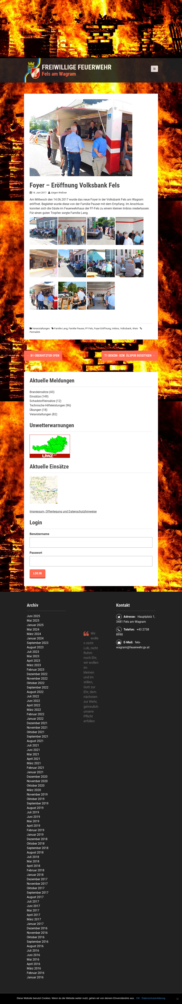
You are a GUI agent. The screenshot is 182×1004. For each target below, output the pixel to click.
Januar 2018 (35, 875)
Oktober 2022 (35, 683)
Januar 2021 (35, 772)
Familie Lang (61, 328)
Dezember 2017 (37, 879)
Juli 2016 (33, 950)
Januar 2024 (35, 638)
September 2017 (37, 892)
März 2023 (34, 665)
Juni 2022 (33, 701)
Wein (135, 328)
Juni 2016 (33, 955)
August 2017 (35, 897)
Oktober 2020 (35, 785)
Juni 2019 (33, 817)
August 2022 (35, 692)
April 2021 (33, 759)
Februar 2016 (35, 973)
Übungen (35, 410)
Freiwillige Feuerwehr (76, 67)
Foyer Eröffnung (102, 328)
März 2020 (34, 790)
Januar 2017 (35, 924)
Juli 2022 (33, 696)
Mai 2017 (33, 910)
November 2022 (37, 678)
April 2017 (33, 915)
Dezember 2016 (37, 928)
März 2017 (34, 919)
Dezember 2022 (37, 674)
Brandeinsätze (39, 392)
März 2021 (34, 763)
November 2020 (37, 781)
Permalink (35, 332)
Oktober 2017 (35, 888)
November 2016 (37, 933)
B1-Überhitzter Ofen (43, 355)
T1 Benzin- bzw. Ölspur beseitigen (129, 355)
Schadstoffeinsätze (42, 401)
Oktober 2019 (35, 799)
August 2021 (35, 741)
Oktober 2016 (35, 937)
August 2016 (35, 946)
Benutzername (39, 534)
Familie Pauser (76, 328)
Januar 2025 (35, 625)
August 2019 (35, 808)
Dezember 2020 (37, 776)
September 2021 (37, 736)
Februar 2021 (35, 767)
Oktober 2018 (35, 843)
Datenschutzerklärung (153, 998)
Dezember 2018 (37, 839)
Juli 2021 (33, 745)
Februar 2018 (35, 870)
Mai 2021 (33, 754)
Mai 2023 (33, 656)
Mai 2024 (33, 629)
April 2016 (33, 964)
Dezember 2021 (37, 723)
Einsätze (35, 396)
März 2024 (34, 634)
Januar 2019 (35, 834)
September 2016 (37, 941)
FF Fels (89, 328)
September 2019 (37, 803)
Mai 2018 (33, 861)
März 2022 (34, 710)
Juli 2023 (33, 652)
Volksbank (125, 328)
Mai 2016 (33, 959)
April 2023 (33, 660)
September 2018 (37, 848)
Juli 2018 (33, 857)
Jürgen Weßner (59, 192)
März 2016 (34, 968)
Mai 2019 (33, 821)
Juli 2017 (33, 901)
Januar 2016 (35, 977)
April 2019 (33, 825)
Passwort (36, 552)
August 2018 (35, 852)
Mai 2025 (33, 620)
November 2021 (37, 727)
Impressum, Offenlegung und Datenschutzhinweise (63, 511)
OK (138, 998)
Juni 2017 (33, 906)
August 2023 (35, 647)
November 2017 (37, 883)
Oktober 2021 (35, 732)
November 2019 (37, 794)
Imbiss (115, 328)
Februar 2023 (35, 669)
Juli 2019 (33, 812)
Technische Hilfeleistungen (47, 405)
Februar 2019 (35, 830)
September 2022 (37, 687)
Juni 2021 (33, 750)
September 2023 (37, 643)
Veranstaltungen (41, 328)
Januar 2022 (35, 718)
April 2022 (33, 705)
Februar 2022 (35, 714)
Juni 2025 (33, 616)
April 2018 (33, 866)
